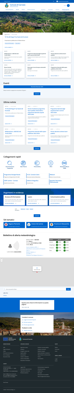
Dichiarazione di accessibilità (43, 374)
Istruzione (57, 9)
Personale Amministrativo (8, 353)
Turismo (39, 356)
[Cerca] (68, 5)
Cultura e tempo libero (24, 358)
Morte (28, 208)
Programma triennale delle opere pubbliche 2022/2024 (37, 132)
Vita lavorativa (40, 358)
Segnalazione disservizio (25, 371)
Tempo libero (50, 9)
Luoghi (56, 359)
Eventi (56, 361)
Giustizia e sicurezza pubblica (43, 347)
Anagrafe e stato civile (24, 351)
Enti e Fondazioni (6, 355)
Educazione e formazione (25, 360)
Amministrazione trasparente (43, 367)
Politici (4, 351)
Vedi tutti (37, 93)
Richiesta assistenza (24, 372)
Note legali (40, 372)
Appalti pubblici (23, 353)
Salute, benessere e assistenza (44, 353)
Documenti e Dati (6, 356)
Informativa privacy (41, 369)
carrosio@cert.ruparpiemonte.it (11, 375)
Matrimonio (23, 208)
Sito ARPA (29, 253)
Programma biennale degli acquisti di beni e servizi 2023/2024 (58, 110)
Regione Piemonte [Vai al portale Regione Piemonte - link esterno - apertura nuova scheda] (7, 1)
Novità (17, 9)
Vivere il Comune (31, 9)
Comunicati (57, 349)
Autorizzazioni (23, 355)
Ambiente (22, 349)
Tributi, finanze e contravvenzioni (44, 355)
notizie (6, 106)
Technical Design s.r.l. (11, 389)
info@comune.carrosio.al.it (11, 374)
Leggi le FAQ (22, 367)
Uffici (4, 347)
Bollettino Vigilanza (31, 252)
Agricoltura (43, 9)
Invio (68, 289)
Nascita (31, 208)
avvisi (29, 106)
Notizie (56, 347)
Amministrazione (9, 9)
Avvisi (56, 351)
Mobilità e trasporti (41, 351)
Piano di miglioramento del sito (44, 376)
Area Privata (5, 382)
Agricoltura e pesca (24, 347)
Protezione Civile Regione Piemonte (34, 255)
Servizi (23, 9)
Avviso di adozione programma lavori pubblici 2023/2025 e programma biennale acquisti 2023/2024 (36, 111)
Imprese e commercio (42, 349)
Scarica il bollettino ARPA (32, 247)
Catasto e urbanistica (24, 356)
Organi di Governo (6, 349)
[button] (40, 266)
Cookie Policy (40, 371)
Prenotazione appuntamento (26, 369)
